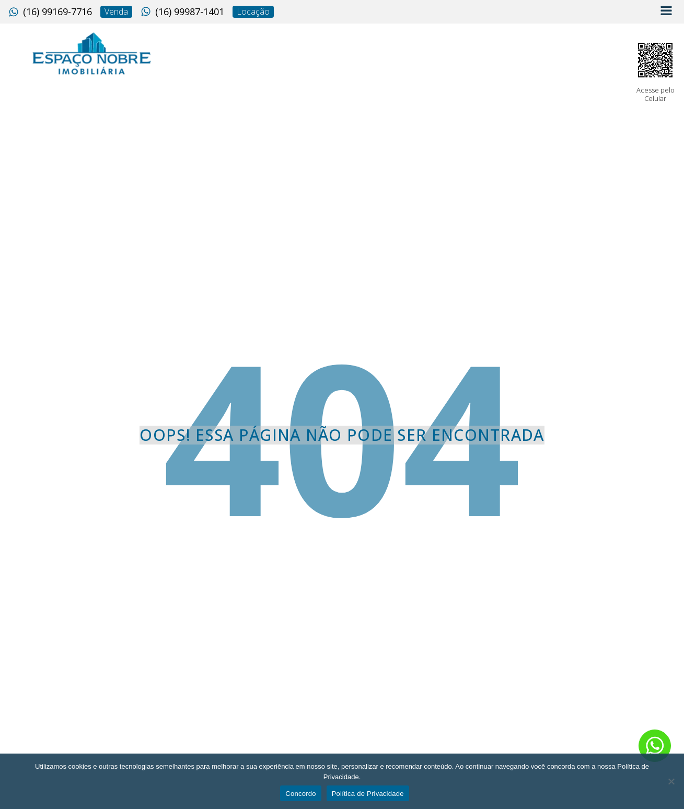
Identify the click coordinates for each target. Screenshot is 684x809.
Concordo (300, 793)
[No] (671, 781)
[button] (50, 12)
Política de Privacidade (368, 793)
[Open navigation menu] (666, 12)
